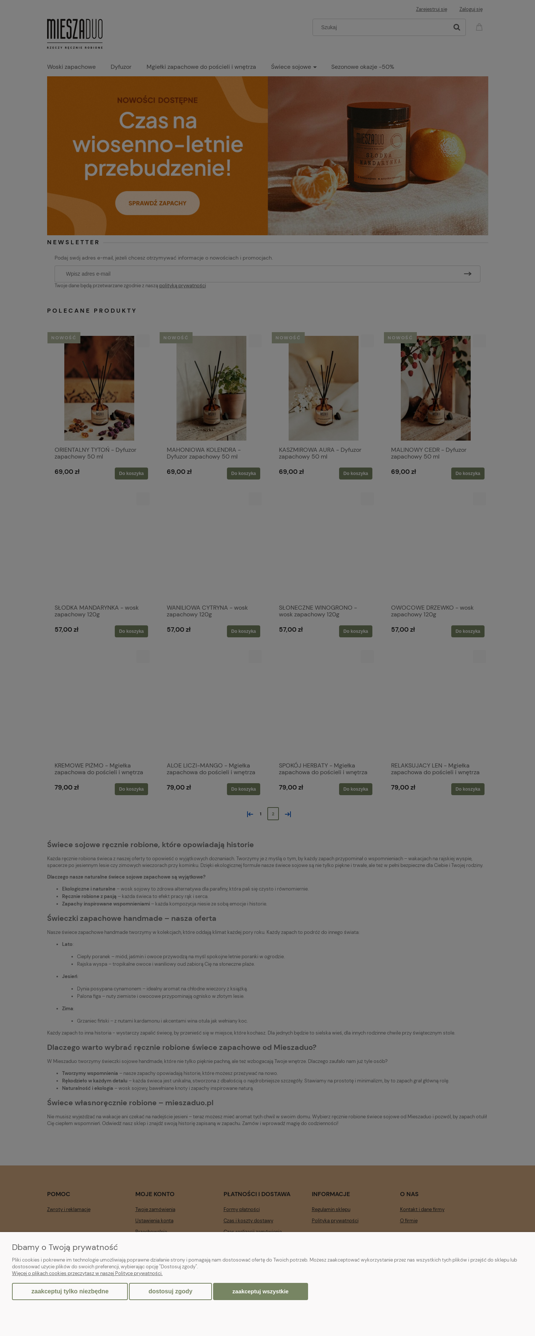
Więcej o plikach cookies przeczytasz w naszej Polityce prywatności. (87, 1273)
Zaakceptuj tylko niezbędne (69, 1291)
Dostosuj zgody (170, 1291)
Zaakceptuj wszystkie (261, 1291)
